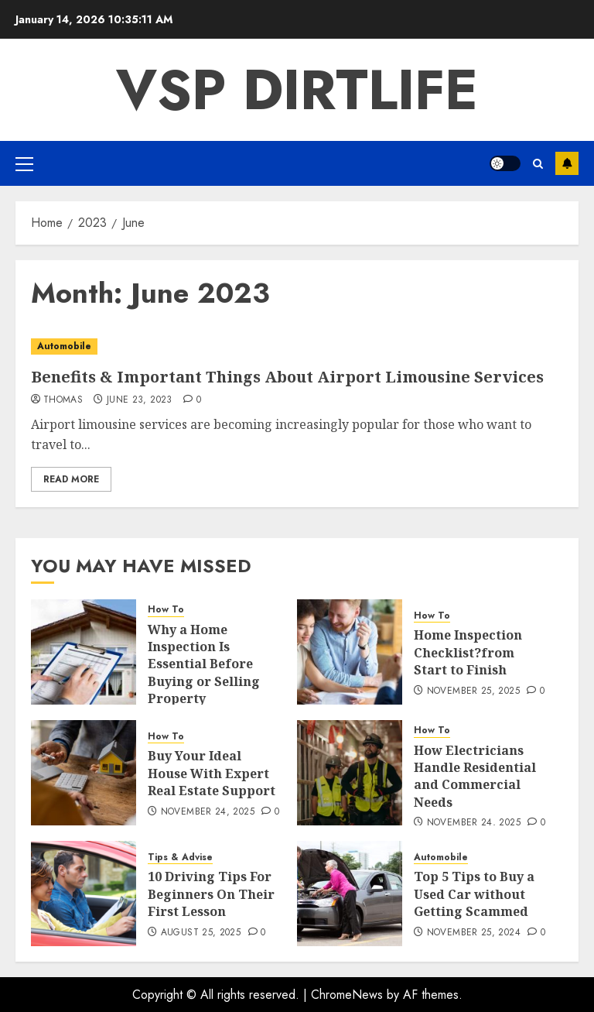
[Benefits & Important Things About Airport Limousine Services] (297, 346)
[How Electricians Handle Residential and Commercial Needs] (349, 772)
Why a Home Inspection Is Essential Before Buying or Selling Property (204, 664)
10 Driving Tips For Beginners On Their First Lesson (211, 894)
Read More (71, 479)
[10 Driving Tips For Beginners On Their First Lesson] (83, 893)
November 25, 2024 (474, 933)
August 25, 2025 (201, 933)
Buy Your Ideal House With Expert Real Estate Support (211, 773)
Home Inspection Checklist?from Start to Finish (468, 652)
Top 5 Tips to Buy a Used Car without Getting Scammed (474, 894)
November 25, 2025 (473, 691)
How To (166, 609)
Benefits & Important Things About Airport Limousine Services (287, 376)
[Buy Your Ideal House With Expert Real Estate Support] (83, 772)
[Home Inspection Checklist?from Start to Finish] (349, 652)
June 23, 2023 (139, 400)
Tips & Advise (180, 857)
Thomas (63, 400)
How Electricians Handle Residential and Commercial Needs (475, 776)
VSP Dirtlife (297, 90)
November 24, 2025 (207, 812)
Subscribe (567, 163)
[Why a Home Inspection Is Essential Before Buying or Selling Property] (83, 652)
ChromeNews (347, 994)
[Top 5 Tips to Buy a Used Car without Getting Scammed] (349, 893)
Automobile (64, 346)
